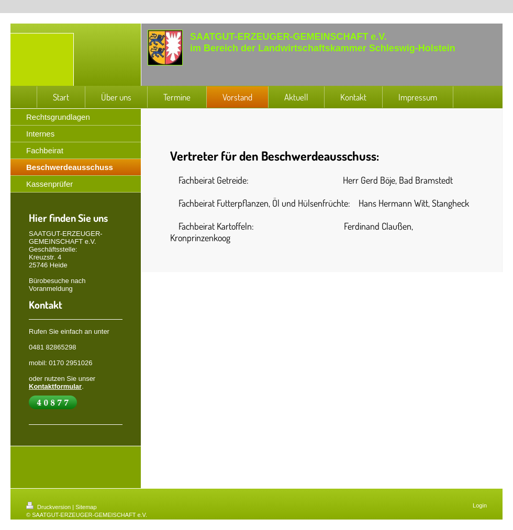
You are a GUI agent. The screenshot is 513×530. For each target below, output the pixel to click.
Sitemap (85, 507)
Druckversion (49, 507)
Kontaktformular (55, 386)
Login (480, 505)
